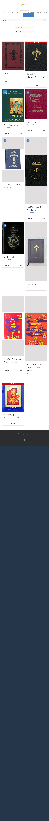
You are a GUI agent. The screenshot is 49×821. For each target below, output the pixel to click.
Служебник (31, 284)
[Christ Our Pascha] (13, 105)
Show (20, 31)
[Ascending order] (32, 27)
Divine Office (8, 73)
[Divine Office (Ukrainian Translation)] (36, 56)
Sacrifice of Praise (11, 257)
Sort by (19, 27)
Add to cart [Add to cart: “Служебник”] (30, 293)
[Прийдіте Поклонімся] (13, 159)
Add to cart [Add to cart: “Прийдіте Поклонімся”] (7, 193)
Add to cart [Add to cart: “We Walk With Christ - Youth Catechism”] (7, 370)
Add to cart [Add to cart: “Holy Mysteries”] (30, 130)
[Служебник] (36, 251)
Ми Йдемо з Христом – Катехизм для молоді (35, 367)
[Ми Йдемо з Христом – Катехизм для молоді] (36, 328)
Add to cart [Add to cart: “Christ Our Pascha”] (7, 133)
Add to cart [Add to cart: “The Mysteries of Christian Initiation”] (30, 218)
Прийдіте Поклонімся (12, 184)
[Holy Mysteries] (36, 104)
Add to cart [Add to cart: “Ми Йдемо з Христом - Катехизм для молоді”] (30, 379)
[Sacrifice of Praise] (13, 238)
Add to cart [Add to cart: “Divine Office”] (7, 81)
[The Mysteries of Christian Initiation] (36, 170)
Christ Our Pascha (11, 125)
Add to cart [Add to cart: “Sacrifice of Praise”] (7, 265)
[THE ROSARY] (13, 397)
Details (21, 81)
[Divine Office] (13, 56)
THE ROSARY (9, 415)
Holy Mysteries (32, 122)
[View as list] (25, 35)
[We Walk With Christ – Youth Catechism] (13, 326)
